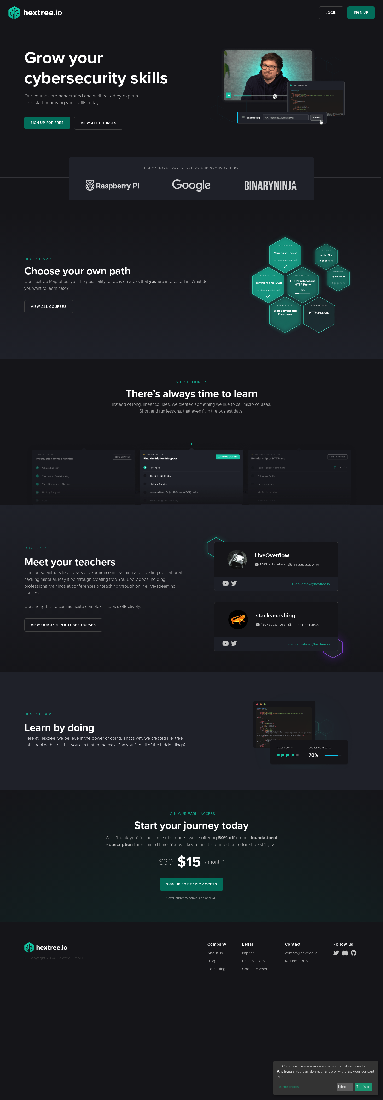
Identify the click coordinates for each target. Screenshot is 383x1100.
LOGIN (329, 13)
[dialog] (325, 1078)
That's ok (363, 1087)
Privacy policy (253, 961)
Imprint (248, 953)
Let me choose (289, 1087)
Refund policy (296, 961)
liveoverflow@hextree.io (311, 584)
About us (215, 953)
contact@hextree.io (301, 953)
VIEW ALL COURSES (103, 123)
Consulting (216, 968)
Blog (211, 961)
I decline (345, 1087)
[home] (35, 12)
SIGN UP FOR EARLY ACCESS (191, 884)
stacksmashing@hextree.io (309, 644)
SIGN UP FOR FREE (49, 123)
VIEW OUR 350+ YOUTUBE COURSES (65, 625)
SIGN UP (360, 12)
